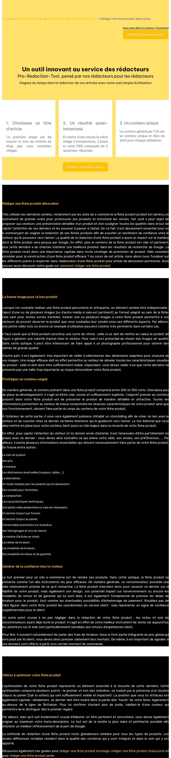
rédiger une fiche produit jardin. (32, 756)
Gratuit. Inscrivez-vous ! (146, 34)
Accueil (7, 19)
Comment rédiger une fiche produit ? (72, 19)
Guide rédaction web (29, 19)
